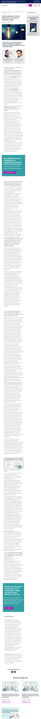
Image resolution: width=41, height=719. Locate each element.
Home (3, 11)
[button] (12, 672)
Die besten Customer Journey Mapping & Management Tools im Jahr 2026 (10, 695)
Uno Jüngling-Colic (8, 59)
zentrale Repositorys (8, 498)
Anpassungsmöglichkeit (9, 531)
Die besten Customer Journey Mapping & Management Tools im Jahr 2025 (30, 695)
